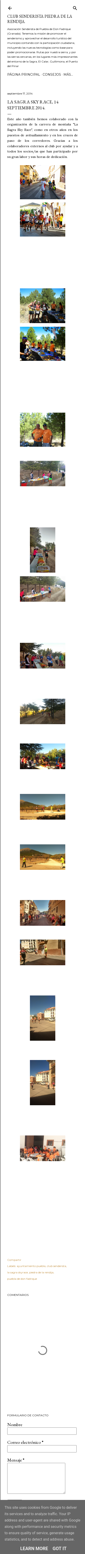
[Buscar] (75, 7)
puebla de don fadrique (22, 1278)
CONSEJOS (52, 74)
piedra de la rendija (41, 1272)
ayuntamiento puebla (31, 1266)
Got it (60, 1548)
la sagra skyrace (17, 1272)
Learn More (34, 1548)
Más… (68, 74)
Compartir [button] (14, 1260)
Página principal (23, 74)
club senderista (56, 1266)
